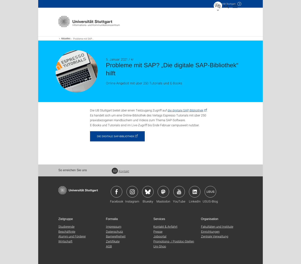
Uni (225, 3)
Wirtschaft (65, 241)
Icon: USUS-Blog (210, 192)
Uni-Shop (159, 246)
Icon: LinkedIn (194, 192)
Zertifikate (113, 241)
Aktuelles (65, 38)
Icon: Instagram (132, 192)
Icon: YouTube (179, 192)
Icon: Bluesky (148, 192)
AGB (109, 246)
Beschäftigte (66, 231)
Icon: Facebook (116, 192)
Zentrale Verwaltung (214, 236)
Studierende (66, 226)
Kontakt (120, 171)
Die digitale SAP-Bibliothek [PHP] (115, 136)
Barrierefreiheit (116, 236)
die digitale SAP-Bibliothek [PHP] (185, 110)
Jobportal (159, 236)
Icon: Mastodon (163, 192)
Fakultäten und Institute (217, 226)
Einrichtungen (210, 231)
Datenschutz (114, 231)
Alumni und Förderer (72, 236)
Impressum (113, 226)
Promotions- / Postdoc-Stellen (173, 241)
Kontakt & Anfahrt (165, 226)
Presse (157, 231)
